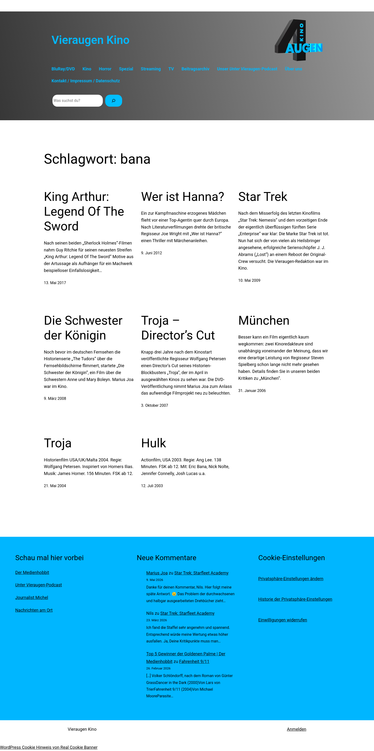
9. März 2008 (55, 398)
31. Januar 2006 (252, 390)
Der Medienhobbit (32, 572)
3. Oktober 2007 (154, 405)
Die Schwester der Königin (83, 328)
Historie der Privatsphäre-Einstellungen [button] (295, 599)
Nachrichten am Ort (33, 610)
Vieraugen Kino (91, 40)
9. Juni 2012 (151, 253)
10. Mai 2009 (249, 280)
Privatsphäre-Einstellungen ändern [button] (290, 578)
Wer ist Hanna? (182, 196)
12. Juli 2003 (152, 486)
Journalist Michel (31, 597)
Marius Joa (157, 572)
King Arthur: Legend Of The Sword (84, 211)
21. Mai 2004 (55, 486)
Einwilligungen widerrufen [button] (282, 619)
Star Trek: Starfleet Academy (201, 572)
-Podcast (38, 584)
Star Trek (262, 196)
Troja (58, 443)
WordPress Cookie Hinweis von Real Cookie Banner (49, 747)
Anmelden (296, 729)
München (264, 320)
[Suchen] (113, 100)
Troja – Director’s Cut (178, 328)
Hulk (153, 443)
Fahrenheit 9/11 (194, 661)
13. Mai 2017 (55, 283)
